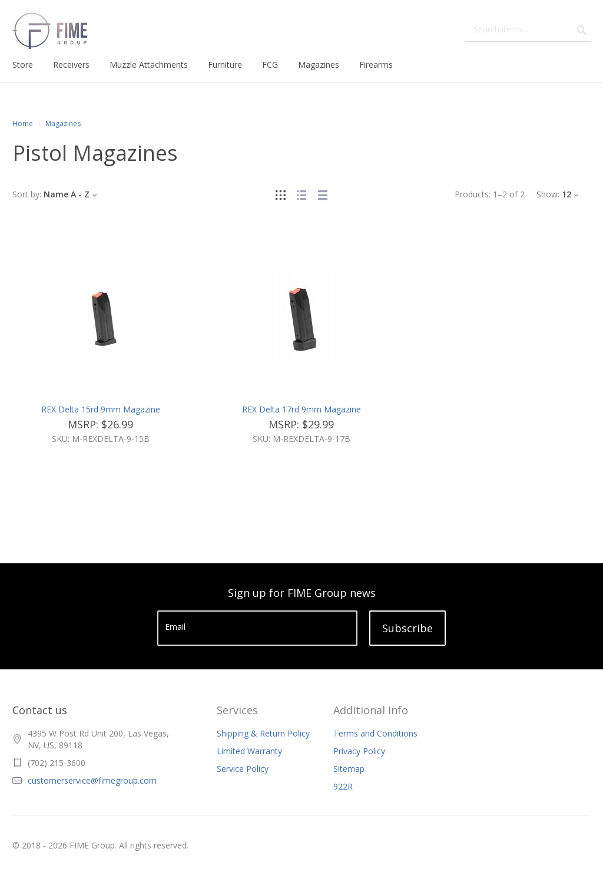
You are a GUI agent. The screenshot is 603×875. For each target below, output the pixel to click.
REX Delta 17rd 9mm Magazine (301, 409)
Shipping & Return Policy (263, 733)
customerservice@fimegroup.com (92, 780)
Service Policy (243, 768)
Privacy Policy (359, 751)
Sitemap (349, 768)
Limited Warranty (249, 751)
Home (22, 123)
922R (343, 786)
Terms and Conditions (375, 733)
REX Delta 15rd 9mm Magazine (100, 409)
